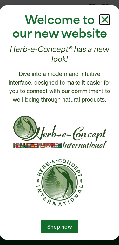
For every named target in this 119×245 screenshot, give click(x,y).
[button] (104, 19)
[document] (59, 122)
